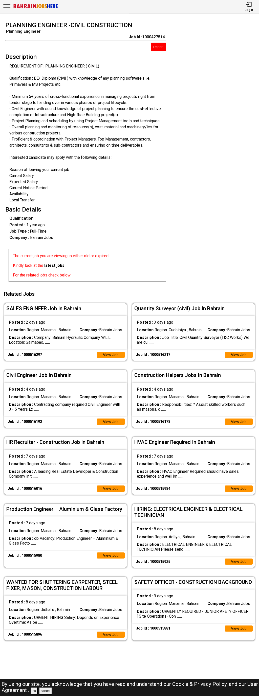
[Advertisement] (216, 153)
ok (34, 691)
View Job (110, 353)
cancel (46, 691)
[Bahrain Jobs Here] (35, 8)
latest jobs (54, 265)
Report (158, 47)
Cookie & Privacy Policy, (200, 684)
